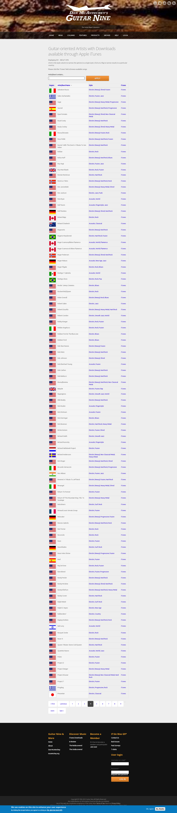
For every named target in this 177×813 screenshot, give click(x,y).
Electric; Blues (93, 282)
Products (95, 34)
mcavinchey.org (29, 754)
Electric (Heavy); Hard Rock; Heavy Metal (102, 597)
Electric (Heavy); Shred (96, 358)
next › (105, 715)
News (60, 34)
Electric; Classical (94, 704)
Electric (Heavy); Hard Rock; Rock (99, 174)
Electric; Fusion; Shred (96, 432)
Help (116, 34)
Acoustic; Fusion (94, 364)
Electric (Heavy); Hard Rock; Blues (100, 150)
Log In (125, 34)
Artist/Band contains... (31, 65)
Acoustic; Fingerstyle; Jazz (97, 199)
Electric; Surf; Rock (94, 508)
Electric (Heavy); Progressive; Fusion (101, 521)
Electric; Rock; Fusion (95, 162)
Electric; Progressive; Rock (97, 698)
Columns (71, 34)
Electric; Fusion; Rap (95, 389)
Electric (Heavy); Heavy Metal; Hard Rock (102, 307)
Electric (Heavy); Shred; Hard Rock (100, 205)
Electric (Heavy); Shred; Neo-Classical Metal (103, 105)
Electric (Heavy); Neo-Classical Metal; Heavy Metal (105, 458)
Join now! (101, 745)
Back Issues (128, 746)
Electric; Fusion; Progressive (98, 578)
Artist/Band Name (44, 76)
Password (128, 773)
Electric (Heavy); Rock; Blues (98, 295)
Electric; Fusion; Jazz (95, 86)
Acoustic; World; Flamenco (97, 238)
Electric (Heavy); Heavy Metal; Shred (100, 180)
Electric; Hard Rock (94, 168)
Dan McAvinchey (29, 750)
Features (83, 34)
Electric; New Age (94, 616)
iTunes (144, 76)
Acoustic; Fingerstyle (95, 407)
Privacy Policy (116, 807)
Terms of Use (100, 807)
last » (114, 715)
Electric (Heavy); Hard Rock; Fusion (100, 131)
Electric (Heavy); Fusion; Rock (98, 124)
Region (27, 76)
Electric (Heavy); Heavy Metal (98, 502)
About (25, 746)
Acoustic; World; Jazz (95, 660)
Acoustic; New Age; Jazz (96, 257)
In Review (60, 746)
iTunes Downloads (63, 742)
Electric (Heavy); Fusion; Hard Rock (100, 483)
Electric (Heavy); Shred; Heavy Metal (100, 118)
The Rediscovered (63, 750)
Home (51, 34)
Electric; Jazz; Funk (95, 186)
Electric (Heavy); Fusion (96, 345)
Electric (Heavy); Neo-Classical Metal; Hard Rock (105, 686)
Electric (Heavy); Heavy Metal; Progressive (103, 93)
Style (90, 76)
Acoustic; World (93, 192)
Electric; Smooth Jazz (95, 439)
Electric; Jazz (93, 301)
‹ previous (38, 715)
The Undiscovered (63, 754)
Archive (107, 34)
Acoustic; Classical (94, 218)
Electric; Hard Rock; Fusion (97, 231)
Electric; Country (94, 622)
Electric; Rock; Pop (94, 276)
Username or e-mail (131, 764)
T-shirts (126, 754)
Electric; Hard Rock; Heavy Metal (99, 426)
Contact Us (127, 742)
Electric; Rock (93, 143)
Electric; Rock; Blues (95, 263)
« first (28, 715)
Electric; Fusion (93, 451)
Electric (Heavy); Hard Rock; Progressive (102, 99)
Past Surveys (128, 750)
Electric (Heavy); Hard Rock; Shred (100, 464)
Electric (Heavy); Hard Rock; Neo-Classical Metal (105, 383)
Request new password (132, 779)
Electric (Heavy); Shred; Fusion (98, 80)
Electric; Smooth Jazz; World (98, 314)
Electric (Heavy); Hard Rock (97, 112)
